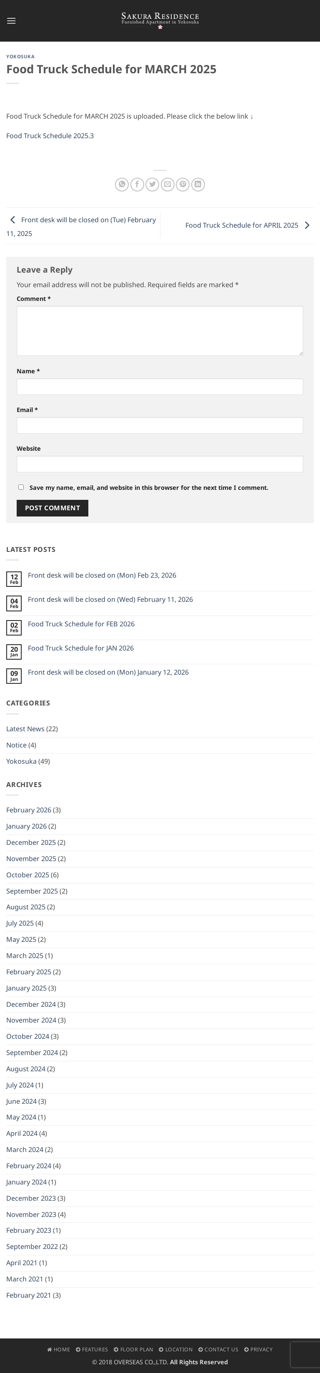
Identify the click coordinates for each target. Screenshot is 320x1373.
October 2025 (27, 874)
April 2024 (22, 1133)
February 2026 (28, 809)
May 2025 (21, 939)
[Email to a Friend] (168, 184)
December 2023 (31, 1198)
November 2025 (31, 858)
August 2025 (25, 906)
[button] (11, 20)
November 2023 (31, 1214)
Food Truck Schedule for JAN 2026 (81, 648)
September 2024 (32, 1052)
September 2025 (32, 891)
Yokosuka (20, 56)
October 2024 (27, 1036)
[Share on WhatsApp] (122, 184)
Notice (16, 745)
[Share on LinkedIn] (198, 184)
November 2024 (31, 1020)
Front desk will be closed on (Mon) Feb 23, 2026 (102, 575)
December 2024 (31, 1004)
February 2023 (28, 1230)
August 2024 (25, 1068)
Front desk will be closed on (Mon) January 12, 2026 (108, 672)
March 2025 (24, 955)
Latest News (25, 728)
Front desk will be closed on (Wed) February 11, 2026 (110, 599)
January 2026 (26, 826)
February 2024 (28, 1165)
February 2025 (28, 971)
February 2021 (28, 1295)
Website (29, 448)
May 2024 (21, 1117)
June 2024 (21, 1101)
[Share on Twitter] (152, 184)
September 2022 (32, 1246)
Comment (34, 298)
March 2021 (24, 1279)
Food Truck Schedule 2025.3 (50, 135)
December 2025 (31, 842)
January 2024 (26, 1182)
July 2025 (20, 923)
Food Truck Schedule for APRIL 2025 (249, 224)
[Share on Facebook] (137, 184)
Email (27, 409)
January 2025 (26, 988)
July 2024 (20, 1085)
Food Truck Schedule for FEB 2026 (81, 624)
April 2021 (22, 1262)
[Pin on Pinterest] (183, 184)
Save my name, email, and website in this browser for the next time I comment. (149, 487)
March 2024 (24, 1149)
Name (28, 371)
